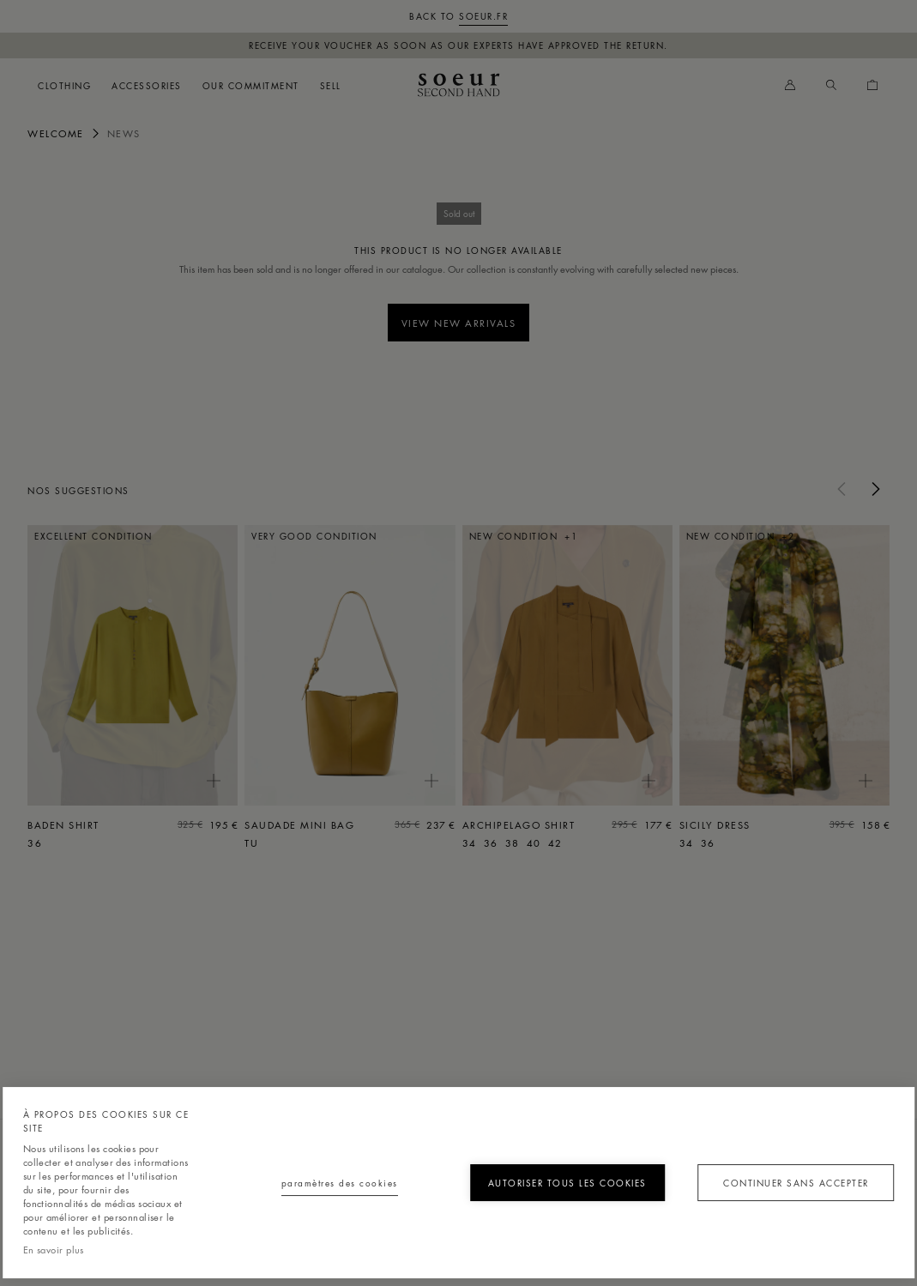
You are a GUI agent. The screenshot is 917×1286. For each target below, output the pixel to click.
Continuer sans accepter (796, 1182)
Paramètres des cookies (339, 1182)
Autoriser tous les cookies (567, 1182)
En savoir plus (53, 1249)
